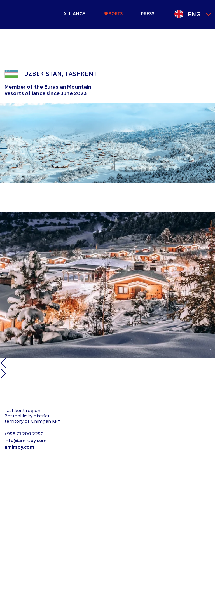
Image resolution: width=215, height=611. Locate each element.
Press (148, 14)
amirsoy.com (19, 447)
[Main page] (29, 14)
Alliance (74, 14)
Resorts (113, 14)
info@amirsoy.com (25, 440)
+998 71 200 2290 (24, 434)
